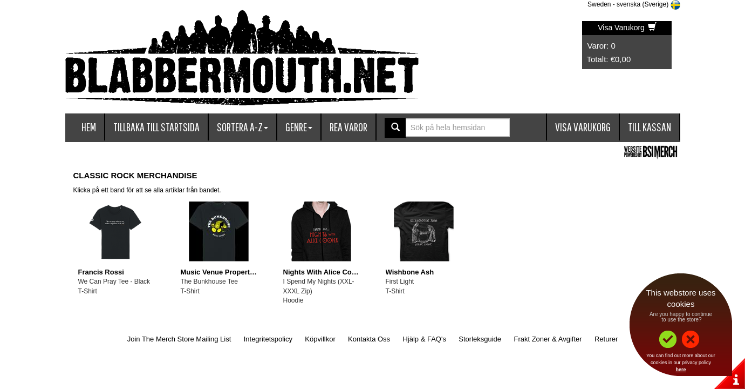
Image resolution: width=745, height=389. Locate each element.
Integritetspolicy (268, 339)
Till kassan (649, 126)
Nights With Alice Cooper (325, 272)
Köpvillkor (320, 339)
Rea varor (348, 126)
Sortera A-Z (242, 126)
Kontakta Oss (369, 339)
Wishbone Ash (410, 272)
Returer (606, 339)
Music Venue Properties (220, 272)
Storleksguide (480, 339)
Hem (88, 126)
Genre (298, 126)
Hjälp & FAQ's (424, 339)
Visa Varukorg (627, 27)
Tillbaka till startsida (156, 126)
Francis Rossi (101, 272)
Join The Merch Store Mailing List (179, 339)
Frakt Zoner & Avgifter (548, 339)
